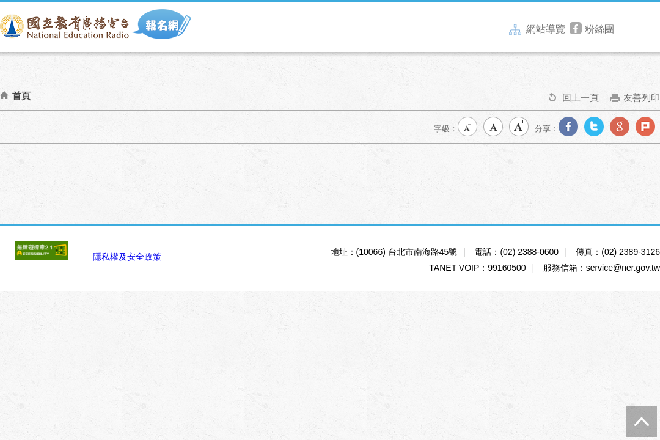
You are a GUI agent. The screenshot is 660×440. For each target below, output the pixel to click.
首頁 (21, 95)
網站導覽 (537, 29)
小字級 (470, 129)
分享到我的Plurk (648, 129)
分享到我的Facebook (571, 129)
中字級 (495, 129)
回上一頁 (574, 101)
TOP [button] (641, 421)
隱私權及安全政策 (127, 257)
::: (508, 27)
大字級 (521, 129)
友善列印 (635, 101)
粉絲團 (592, 29)
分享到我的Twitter (596, 129)
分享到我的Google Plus (622, 129)
